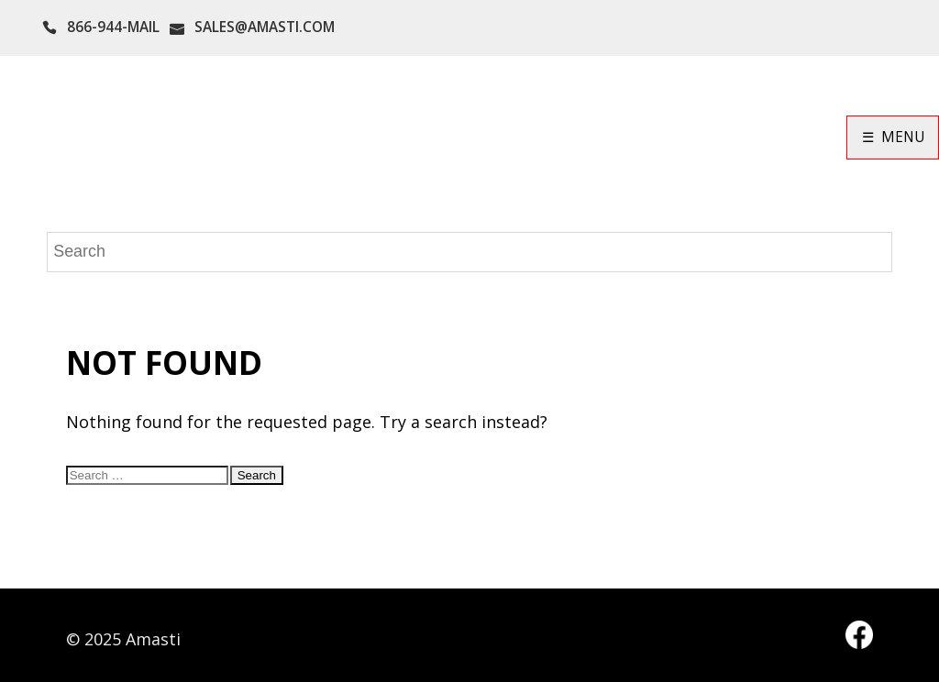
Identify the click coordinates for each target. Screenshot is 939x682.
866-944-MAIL (113, 27)
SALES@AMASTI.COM (264, 27)
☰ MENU (893, 137)
